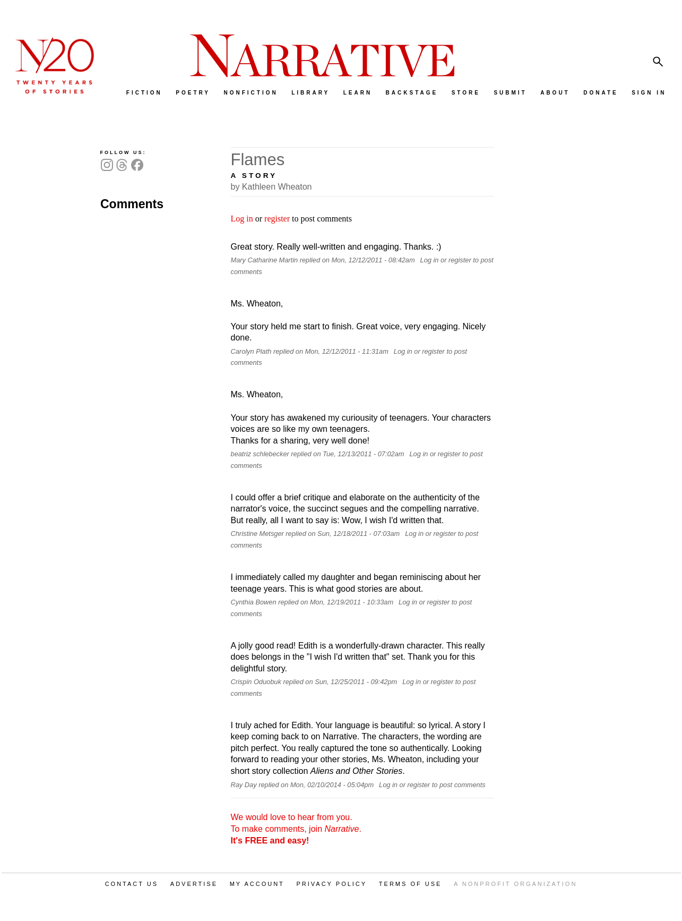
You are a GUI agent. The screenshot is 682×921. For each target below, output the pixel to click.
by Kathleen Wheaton (271, 186)
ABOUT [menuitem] (555, 93)
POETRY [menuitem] (193, 93)
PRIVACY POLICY (331, 884)
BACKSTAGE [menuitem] (412, 93)
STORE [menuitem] (466, 93)
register (277, 218)
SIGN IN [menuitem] (649, 93)
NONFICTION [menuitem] (250, 93)
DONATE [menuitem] (600, 93)
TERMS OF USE (410, 884)
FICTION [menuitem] (144, 93)
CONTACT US (132, 884)
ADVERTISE (194, 884)
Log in (242, 218)
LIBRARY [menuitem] (310, 93)
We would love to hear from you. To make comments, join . (296, 829)
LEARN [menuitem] (357, 93)
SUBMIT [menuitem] (510, 93)
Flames (258, 159)
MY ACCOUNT (257, 884)
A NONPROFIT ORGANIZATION (515, 884)
